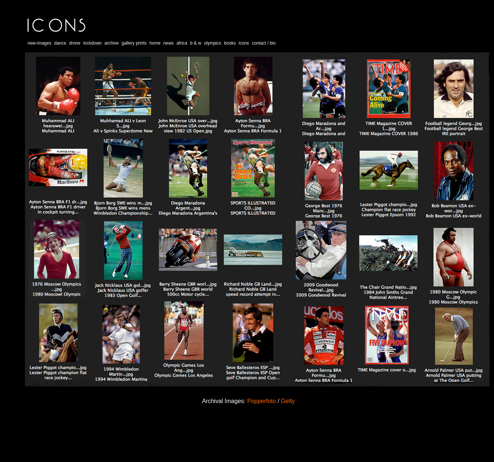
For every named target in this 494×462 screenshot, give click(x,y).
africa (181, 43)
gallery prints (134, 43)
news (168, 43)
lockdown (92, 43)
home (155, 43)
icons (244, 43)
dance (60, 43)
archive (111, 43)
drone (74, 43)
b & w (195, 43)
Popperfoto (261, 401)
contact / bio (264, 43)
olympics (212, 43)
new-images (39, 43)
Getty (288, 401)
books (230, 43)
